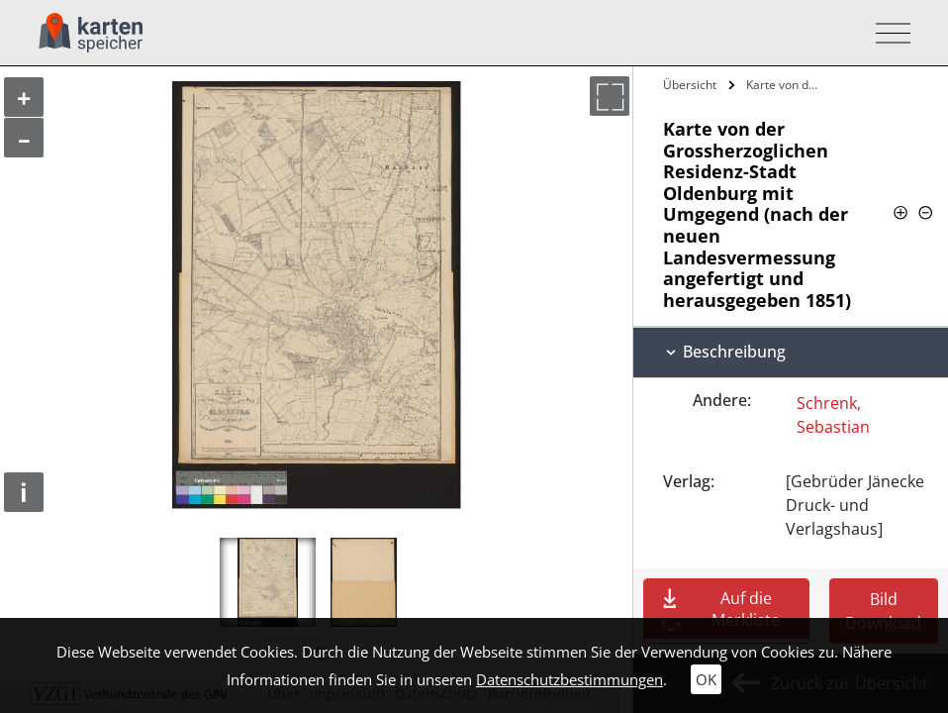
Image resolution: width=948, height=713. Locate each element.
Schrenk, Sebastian (833, 415)
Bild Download (883, 611)
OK (706, 679)
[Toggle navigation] (887, 33)
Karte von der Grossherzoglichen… (787, 84)
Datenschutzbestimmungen (569, 679)
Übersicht (689, 84)
